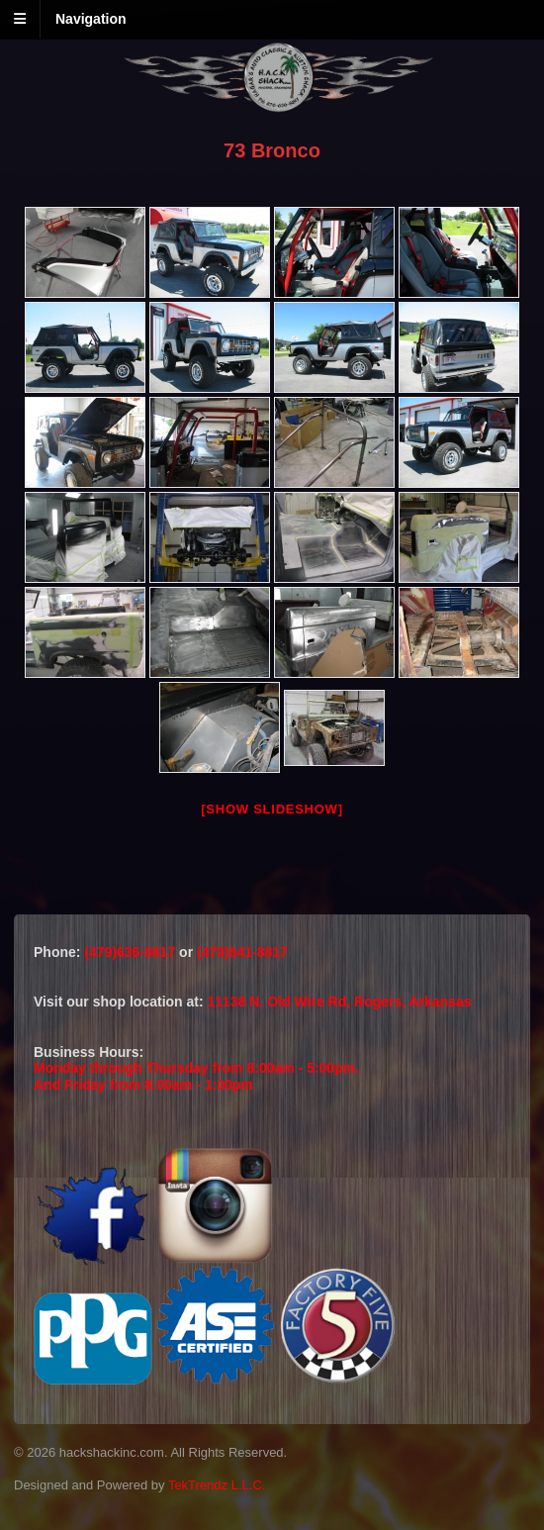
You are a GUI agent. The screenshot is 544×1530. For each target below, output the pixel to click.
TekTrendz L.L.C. (217, 1485)
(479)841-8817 (242, 952)
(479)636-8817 (131, 952)
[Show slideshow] (271, 809)
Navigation (91, 19)
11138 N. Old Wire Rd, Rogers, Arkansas (340, 1001)
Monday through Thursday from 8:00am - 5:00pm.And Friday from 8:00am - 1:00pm (196, 1076)
